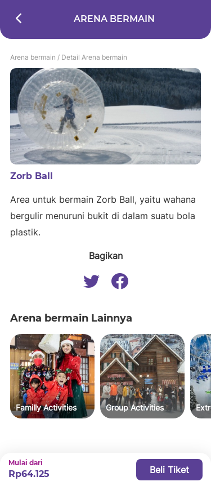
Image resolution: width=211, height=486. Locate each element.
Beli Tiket (169, 469)
